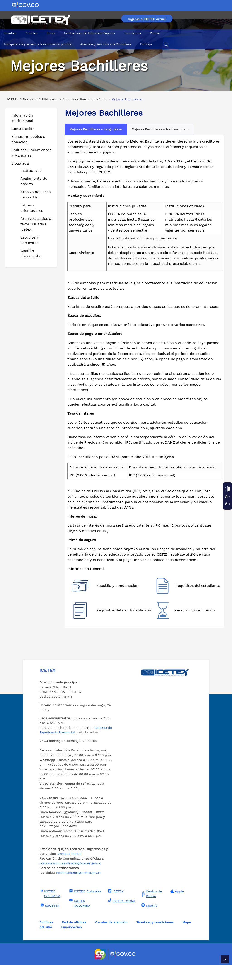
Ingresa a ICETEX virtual (147, 19)
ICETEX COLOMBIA (49, 893)
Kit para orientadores (31, 208)
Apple (176, 891)
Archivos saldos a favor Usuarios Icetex (35, 224)
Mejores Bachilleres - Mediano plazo (160, 129)
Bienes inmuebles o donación (28, 139)
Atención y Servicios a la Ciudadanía (105, 44)
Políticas (46, 922)
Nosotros (10, 33)
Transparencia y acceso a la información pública (37, 44)
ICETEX (115, 891)
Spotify (148, 905)
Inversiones (132, 33)
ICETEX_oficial (121, 900)
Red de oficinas (74, 922)
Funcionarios (71, 927)
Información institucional (22, 118)
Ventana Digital (69, 853)
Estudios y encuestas (29, 240)
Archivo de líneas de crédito (35, 194)
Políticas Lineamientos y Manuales (31, 153)
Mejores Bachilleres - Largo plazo (96, 129)
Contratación (23, 129)
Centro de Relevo (151, 893)
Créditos (32, 33)
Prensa (155, 33)
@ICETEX (49, 905)
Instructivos (30, 170)
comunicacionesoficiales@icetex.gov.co (70, 863)
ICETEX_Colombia (85, 891)
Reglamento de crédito (33, 181)
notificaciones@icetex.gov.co (79, 872)
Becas (51, 33)
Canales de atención (111, 922)
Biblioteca (20, 163)
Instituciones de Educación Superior (89, 33)
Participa (146, 44)
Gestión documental (31, 253)
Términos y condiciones (154, 922)
